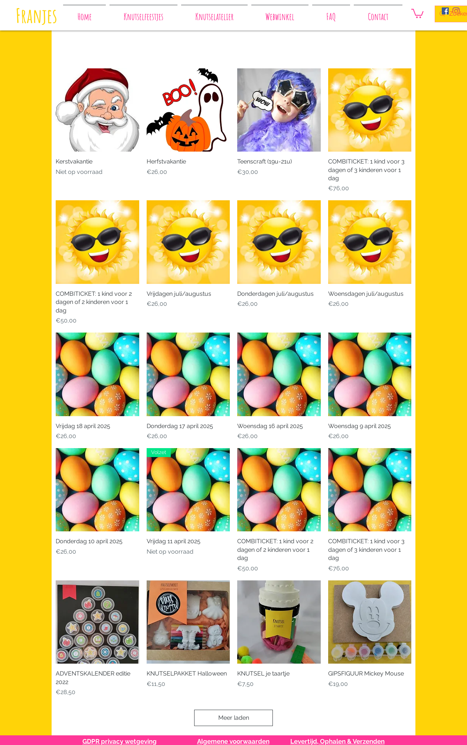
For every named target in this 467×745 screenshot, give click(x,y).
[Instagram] (456, 10)
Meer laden (233, 717)
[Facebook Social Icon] (445, 10)
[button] (417, 13)
